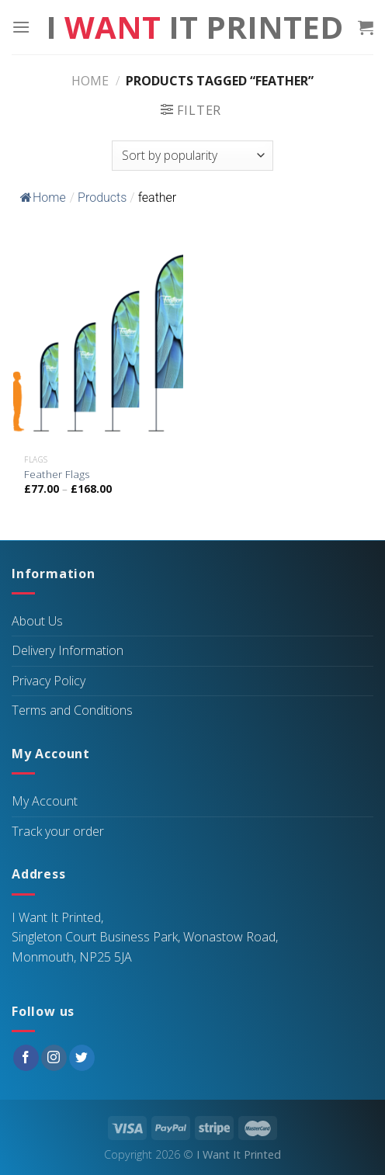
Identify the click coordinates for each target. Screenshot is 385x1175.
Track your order (58, 831)
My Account (45, 800)
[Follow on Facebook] (26, 1058)
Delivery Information (67, 650)
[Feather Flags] (98, 343)
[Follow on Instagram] (54, 1058)
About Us (37, 620)
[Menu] (21, 27)
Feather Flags (57, 474)
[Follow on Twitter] (82, 1058)
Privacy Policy (48, 680)
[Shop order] (192, 155)
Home (90, 80)
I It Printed (194, 27)
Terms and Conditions (72, 710)
